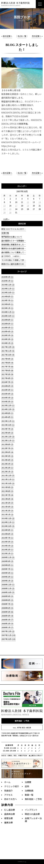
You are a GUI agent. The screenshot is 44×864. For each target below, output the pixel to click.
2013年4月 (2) (7, 432)
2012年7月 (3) (7, 448)
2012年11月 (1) (7, 440)
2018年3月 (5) (7, 335)
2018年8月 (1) (7, 319)
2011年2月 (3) (7, 510)
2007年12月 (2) (7, 631)
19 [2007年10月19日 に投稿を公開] (28, 205)
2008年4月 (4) (7, 615)
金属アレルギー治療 (33, 820)
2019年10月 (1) (7, 292)
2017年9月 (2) (7, 358)
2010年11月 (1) (7, 522)
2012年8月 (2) (7, 444)
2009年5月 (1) (7, 573)
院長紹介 (8, 790)
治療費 (28, 782)
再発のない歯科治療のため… (13, 264)
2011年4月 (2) (7, 506)
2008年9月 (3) (7, 596)
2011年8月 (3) (7, 491)
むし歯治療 (9, 809)
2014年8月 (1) (7, 413)
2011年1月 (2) (7, 514)
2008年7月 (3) (7, 604)
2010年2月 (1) (7, 549)
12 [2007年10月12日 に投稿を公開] (28, 202)
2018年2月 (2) (7, 339)
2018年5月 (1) (7, 327)
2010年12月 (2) (7, 518)
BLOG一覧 (22, 36)
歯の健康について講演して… (13, 252)
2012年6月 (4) (7, 452)
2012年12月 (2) (7, 436)
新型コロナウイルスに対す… (13, 229)
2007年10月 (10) (8, 639)
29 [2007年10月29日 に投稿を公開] (4, 212)
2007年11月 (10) (8, 635)
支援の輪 (5, 233)
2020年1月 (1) (7, 280)
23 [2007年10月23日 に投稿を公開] (10, 209)
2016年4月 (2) (7, 393)
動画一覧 (29, 794)
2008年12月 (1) (7, 584)
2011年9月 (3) (7, 487)
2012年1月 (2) (7, 471)
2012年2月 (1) (7, 467)
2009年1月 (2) (7, 580)
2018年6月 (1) (7, 323)
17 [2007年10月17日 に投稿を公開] (16, 205)
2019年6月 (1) (7, 304)
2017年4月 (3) (7, 378)
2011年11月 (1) (7, 479)
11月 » (6, 219)
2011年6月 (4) (7, 499)
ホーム (7, 782)
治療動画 (29, 790)
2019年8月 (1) (7, 296)
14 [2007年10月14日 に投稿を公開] (40, 202)
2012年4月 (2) (7, 460)
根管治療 (8, 818)
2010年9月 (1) (7, 530)
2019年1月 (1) (7, 308)
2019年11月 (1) (7, 288)
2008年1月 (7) (7, 627)
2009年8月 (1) (7, 565)
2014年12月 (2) (7, 409)
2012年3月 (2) (7, 464)
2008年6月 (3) (7, 608)
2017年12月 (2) (7, 347)
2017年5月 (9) (7, 374)
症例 (27, 786)
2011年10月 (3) (7, 483)
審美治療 (8, 822)
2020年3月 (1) (7, 277)
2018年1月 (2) (7, 343)
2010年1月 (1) (7, 553)
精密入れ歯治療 (32, 814)
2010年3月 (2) (7, 545)
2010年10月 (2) (7, 526)
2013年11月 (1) (7, 421)
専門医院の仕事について (11, 236)
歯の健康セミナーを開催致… (13, 240)
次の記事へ (36, 36)
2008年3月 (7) (7, 619)
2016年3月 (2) (7, 397)
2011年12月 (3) (7, 475)
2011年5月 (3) (7, 502)
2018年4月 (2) (7, 331)
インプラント (31, 809)
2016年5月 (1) (7, 390)
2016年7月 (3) (7, 382)
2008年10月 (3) (7, 592)
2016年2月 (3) (7, 401)
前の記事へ (7, 36)
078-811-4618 (22, 728)
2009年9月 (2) (7, 561)
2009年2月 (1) (7, 576)
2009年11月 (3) (7, 557)
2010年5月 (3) (7, 541)
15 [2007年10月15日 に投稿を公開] (4, 205)
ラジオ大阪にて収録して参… (13, 260)
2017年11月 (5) (7, 351)
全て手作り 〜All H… (10, 256)
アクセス (8, 794)
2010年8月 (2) (7, 534)
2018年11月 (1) (7, 312)
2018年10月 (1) (7, 316)
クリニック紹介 (11, 786)
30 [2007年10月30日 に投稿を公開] (10, 212)
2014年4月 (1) (7, 417)
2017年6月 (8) (7, 370)
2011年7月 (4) (7, 495)
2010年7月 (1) (7, 537)
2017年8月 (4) (7, 362)
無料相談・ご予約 (22, 721)
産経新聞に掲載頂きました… (13, 244)
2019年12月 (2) (7, 284)
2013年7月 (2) (7, 429)
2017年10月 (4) (7, 354)
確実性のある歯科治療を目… (13, 248)
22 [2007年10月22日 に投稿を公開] (4, 209)
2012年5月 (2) (7, 456)
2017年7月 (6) (7, 366)
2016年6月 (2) (7, 386)
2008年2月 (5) (7, 623)
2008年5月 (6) (7, 612)
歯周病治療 (9, 814)
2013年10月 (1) (7, 425)
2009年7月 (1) (7, 569)
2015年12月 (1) (7, 405)
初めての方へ (10, 799)
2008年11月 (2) (7, 588)
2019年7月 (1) (7, 300)
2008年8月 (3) (7, 600)
